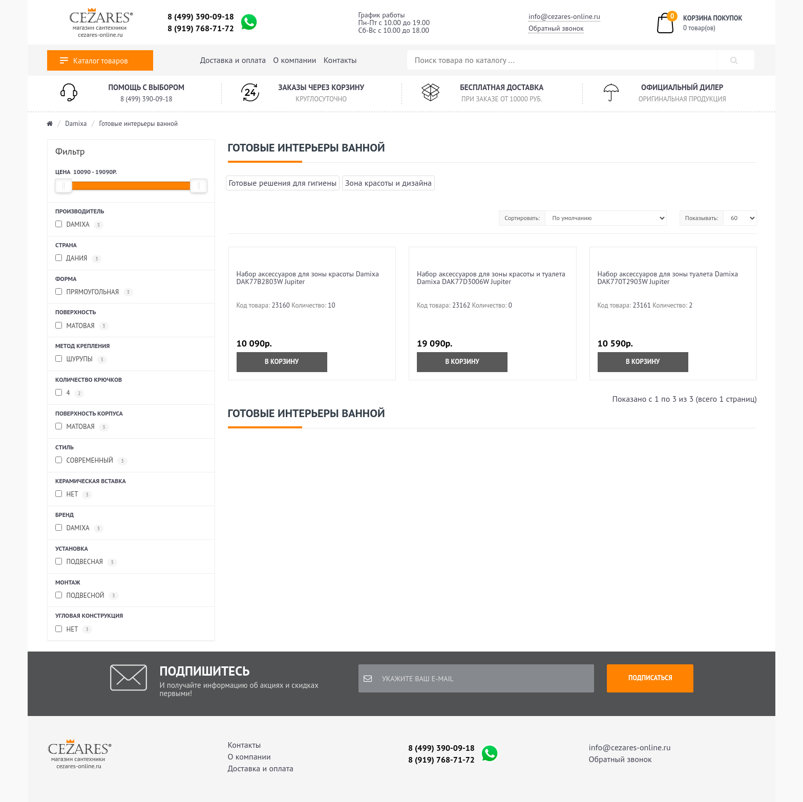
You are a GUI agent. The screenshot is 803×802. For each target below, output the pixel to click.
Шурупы (81, 359)
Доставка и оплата (233, 60)
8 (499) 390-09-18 (200, 16)
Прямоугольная (94, 292)
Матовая (82, 326)
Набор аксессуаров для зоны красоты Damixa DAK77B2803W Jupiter (308, 277)
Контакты (340, 60)
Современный (91, 461)
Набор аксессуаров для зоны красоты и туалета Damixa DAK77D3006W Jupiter (491, 277)
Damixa (76, 123)
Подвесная (86, 562)
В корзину (282, 361)
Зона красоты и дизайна (388, 183)
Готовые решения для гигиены (283, 183)
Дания (78, 258)
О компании (294, 60)
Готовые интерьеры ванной (138, 123)
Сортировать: (521, 218)
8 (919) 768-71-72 (200, 28)
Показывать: (701, 218)
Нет (73, 494)
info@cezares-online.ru (564, 16)
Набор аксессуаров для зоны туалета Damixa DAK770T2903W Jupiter (668, 277)
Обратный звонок (556, 28)
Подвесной (87, 596)
